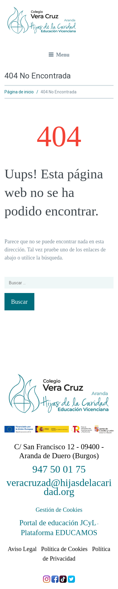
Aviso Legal (22, 549)
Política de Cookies (64, 549)
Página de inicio (19, 91)
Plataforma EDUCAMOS (59, 533)
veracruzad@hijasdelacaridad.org (58, 487)
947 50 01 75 (59, 469)
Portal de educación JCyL (57, 523)
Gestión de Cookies (59, 509)
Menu (63, 55)
